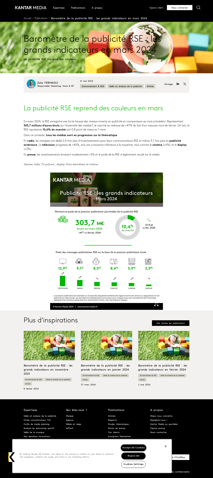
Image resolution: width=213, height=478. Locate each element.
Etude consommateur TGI (37, 420)
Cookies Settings (133, 464)
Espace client (156, 8)
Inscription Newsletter (119, 436)
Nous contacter (179, 8)
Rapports (112, 420)
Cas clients (114, 432)
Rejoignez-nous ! (158, 420)
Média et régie (73, 424)
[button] (12, 457)
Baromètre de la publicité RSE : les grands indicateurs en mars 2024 (99, 18)
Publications (41, 18)
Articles (112, 416)
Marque (69, 416)
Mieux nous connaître (161, 416)
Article (150, 86)
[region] (92, 456)
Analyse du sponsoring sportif (39, 428)
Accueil (27, 18)
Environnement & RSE (93, 86)
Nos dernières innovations (37, 436)
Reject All (133, 456)
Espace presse (157, 428)
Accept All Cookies (133, 448)
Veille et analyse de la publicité (125, 86)
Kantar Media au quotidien (164, 424)
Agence (69, 420)
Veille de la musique (34, 432)
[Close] (165, 446)
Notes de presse (116, 428)
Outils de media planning (36, 424)
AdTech (69, 428)
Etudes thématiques (118, 424)
